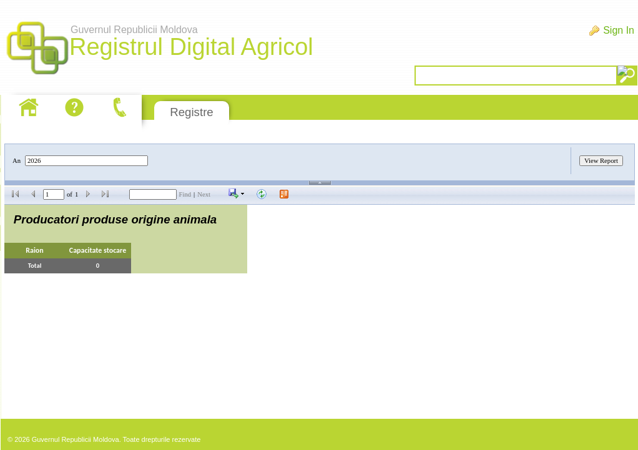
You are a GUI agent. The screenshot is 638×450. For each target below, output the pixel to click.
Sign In (618, 30)
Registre (191, 112)
